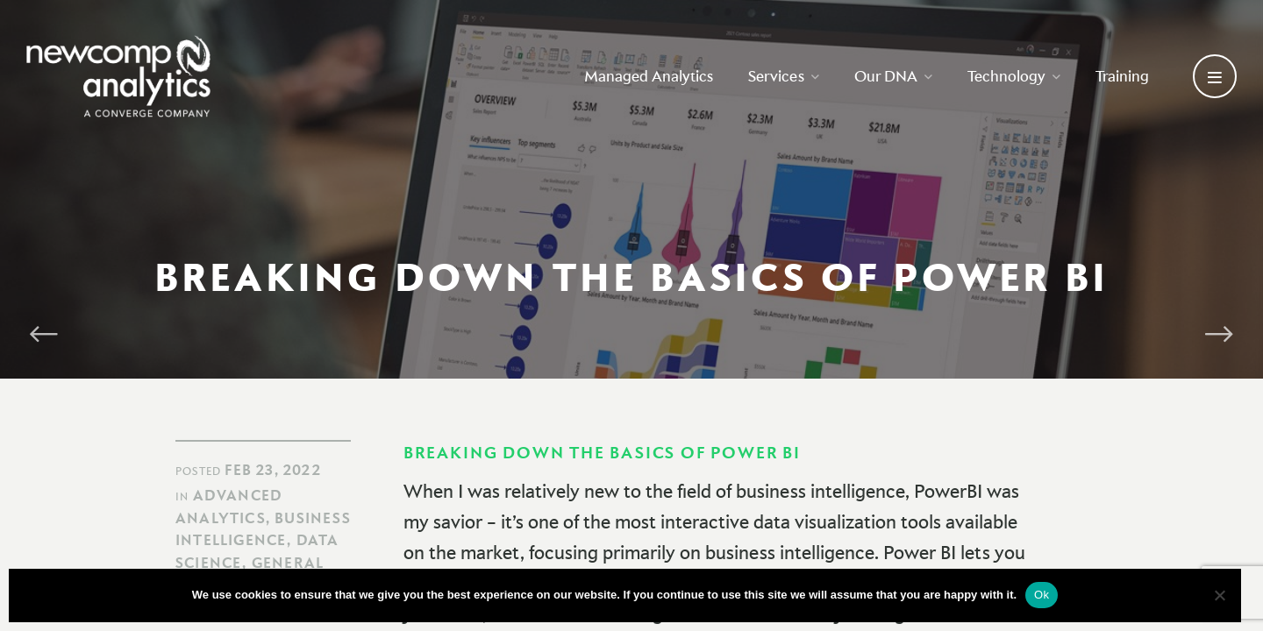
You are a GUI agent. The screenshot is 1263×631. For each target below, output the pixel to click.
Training (1122, 76)
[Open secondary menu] (1215, 76)
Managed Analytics (648, 76)
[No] (1219, 595)
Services (783, 76)
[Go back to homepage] (118, 76)
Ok (1041, 594)
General (288, 562)
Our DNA (893, 76)
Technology (1013, 76)
